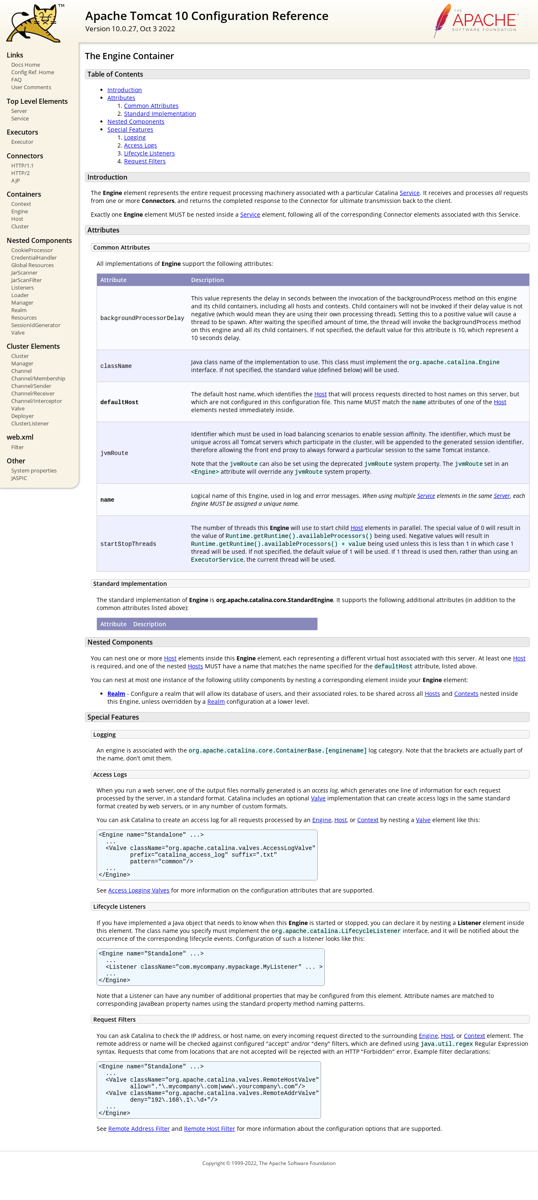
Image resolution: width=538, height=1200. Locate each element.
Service (20, 118)
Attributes (121, 98)
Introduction (124, 90)
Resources (24, 317)
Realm (19, 310)
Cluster (20, 226)
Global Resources (32, 265)
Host (17, 218)
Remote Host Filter (209, 1154)
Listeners (22, 287)
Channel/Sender (31, 386)
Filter (17, 447)
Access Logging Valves (138, 899)
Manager (22, 302)
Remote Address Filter (139, 1154)
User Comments (31, 87)
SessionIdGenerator (35, 325)
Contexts (466, 694)
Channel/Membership (38, 378)
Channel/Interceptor (36, 401)
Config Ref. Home (32, 72)
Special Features (130, 129)
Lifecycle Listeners (149, 153)
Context (21, 204)
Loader (20, 295)
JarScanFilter (26, 280)
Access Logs (140, 145)
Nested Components (135, 121)
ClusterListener (30, 423)
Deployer (22, 416)
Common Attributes (151, 106)
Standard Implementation (160, 114)
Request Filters (145, 161)
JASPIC (19, 478)
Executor (22, 141)
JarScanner (24, 272)
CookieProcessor (32, 250)
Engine (19, 211)
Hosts (195, 666)
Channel (21, 371)
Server (19, 111)
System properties (34, 470)
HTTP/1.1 (22, 165)
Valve (18, 332)
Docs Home (25, 64)
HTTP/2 (20, 173)
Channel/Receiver (33, 393)
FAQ (16, 79)
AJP (15, 180)
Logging (135, 137)
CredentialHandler (34, 257)
